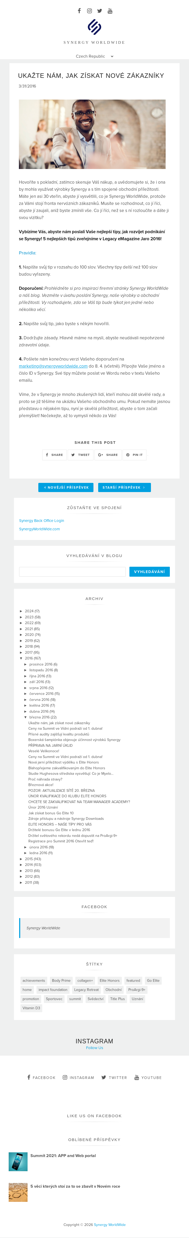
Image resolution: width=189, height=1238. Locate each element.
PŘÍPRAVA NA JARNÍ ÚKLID (50, 746)
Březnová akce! (40, 785)
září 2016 (37, 682)
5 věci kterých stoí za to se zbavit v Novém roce (75, 1187)
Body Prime (61, 981)
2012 (29, 877)
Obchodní (114, 990)
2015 (29, 859)
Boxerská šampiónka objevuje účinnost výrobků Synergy (74, 740)
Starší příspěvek (124, 488)
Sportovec (54, 999)
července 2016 (42, 694)
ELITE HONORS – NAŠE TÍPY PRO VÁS (60, 825)
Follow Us (94, 1048)
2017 (29, 653)
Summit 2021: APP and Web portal (63, 1156)
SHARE (54, 455)
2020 (30, 635)
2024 (30, 611)
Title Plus (117, 999)
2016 (29, 659)
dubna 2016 (39, 712)
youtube (148, 1078)
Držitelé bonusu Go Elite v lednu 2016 (59, 830)
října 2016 (37, 676)
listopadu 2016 (41, 670)
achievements (34, 981)
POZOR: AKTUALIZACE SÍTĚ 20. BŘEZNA (61, 791)
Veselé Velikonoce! (43, 751)
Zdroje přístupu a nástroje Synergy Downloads (66, 819)
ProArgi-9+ (136, 990)
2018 (29, 647)
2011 (29, 883)
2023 (30, 617)
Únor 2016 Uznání (43, 808)
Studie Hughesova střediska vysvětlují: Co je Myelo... (70, 774)
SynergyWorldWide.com (39, 529)
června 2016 (39, 700)
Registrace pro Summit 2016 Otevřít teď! (60, 841)
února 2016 (39, 848)
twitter (114, 1078)
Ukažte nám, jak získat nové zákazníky (59, 723)
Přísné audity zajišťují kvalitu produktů (58, 735)
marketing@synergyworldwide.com (53, 366)
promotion (31, 999)
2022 (30, 623)
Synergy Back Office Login (41, 521)
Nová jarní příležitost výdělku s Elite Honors (63, 763)
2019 (29, 641)
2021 (29, 629)
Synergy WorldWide (43, 928)
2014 (29, 865)
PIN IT (134, 455)
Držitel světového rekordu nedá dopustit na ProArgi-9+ (72, 836)
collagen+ (85, 981)
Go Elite (153, 981)
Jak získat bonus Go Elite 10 (51, 813)
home (27, 990)
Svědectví (95, 999)
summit (75, 999)
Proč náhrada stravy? (45, 780)
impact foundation (53, 990)
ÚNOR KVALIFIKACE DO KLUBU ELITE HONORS (67, 796)
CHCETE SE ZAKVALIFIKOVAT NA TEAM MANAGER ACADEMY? (79, 802)
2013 (29, 871)
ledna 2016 (38, 853)
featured (133, 981)
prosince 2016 (41, 665)
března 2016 (40, 718)
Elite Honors (110, 981)
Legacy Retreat (86, 990)
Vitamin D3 (31, 1008)
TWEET (80, 455)
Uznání (137, 999)
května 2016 (39, 706)
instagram (78, 1078)
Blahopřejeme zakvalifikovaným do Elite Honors (66, 768)
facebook (41, 1078)
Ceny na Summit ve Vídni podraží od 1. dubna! (65, 729)
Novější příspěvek (66, 488)
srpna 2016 (39, 688)
